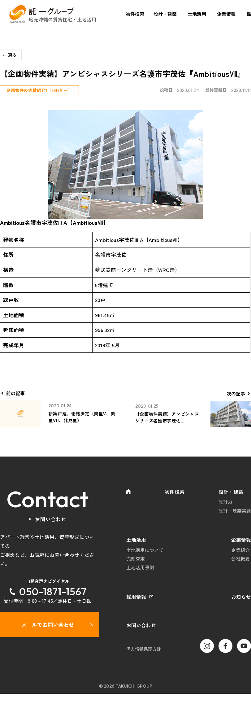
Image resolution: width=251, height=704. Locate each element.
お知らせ (241, 605)
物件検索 (135, 14)
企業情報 (226, 14)
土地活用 (197, 14)
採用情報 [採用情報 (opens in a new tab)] (136, 605)
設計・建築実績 (235, 512)
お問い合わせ (141, 635)
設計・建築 (165, 14)
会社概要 (240, 564)
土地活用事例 (140, 574)
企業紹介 (240, 555)
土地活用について (144, 555)
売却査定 (135, 564)
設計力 (225, 503)
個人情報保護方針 (143, 659)
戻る (12, 55)
